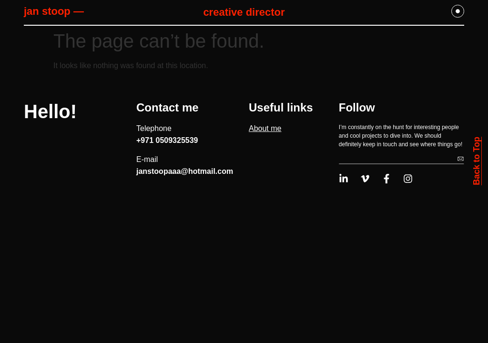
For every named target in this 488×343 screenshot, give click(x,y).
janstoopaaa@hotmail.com (184, 171)
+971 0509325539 (167, 140)
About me (265, 128)
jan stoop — (54, 11)
